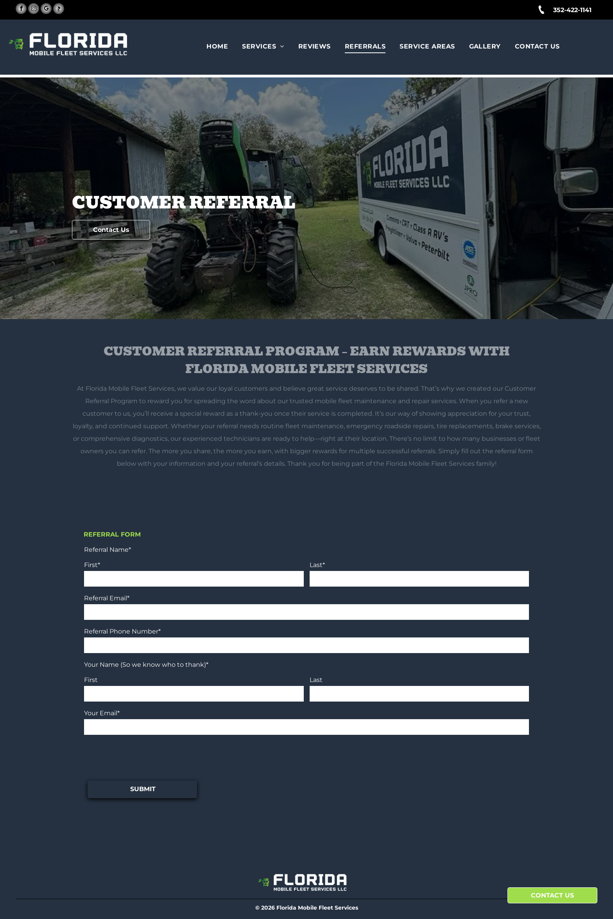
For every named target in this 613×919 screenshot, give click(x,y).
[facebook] (21, 9)
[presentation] (143, 757)
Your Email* (102, 713)
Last (316, 680)
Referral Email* (106, 598)
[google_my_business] (46, 9)
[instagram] (33, 9)
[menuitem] (218, 46)
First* (92, 565)
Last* (317, 565)
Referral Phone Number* (122, 631)
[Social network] (58, 9)
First (91, 680)
